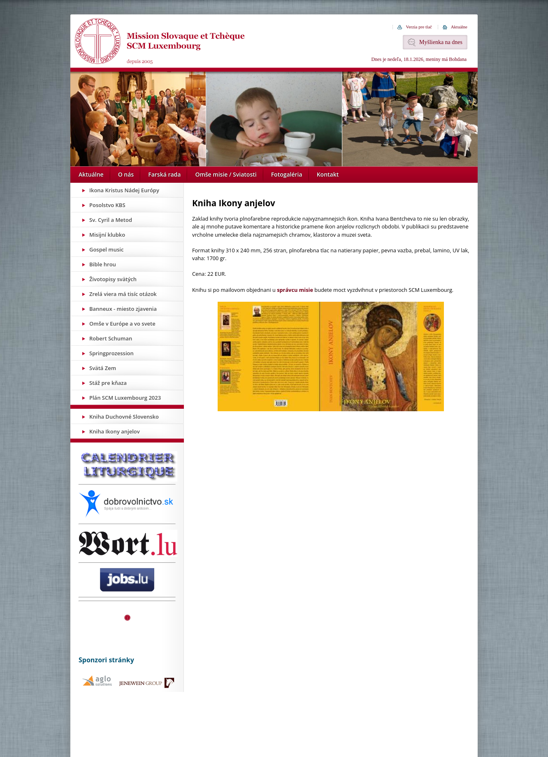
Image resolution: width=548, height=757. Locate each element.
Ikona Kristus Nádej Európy (124, 190)
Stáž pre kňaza (108, 383)
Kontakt (328, 174)
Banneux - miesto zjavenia (123, 308)
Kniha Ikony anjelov (114, 431)
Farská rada (164, 174)
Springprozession (111, 353)
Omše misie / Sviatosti (225, 174)
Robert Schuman (110, 338)
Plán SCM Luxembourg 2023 (125, 397)
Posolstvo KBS (107, 205)
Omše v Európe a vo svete (122, 323)
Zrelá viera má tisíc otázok (123, 294)
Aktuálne (459, 26)
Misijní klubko (107, 234)
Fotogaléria (286, 174)
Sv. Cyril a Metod (110, 220)
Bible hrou (102, 264)
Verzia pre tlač (419, 26)
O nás (126, 174)
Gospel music (106, 249)
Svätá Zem (102, 368)
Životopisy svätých (113, 279)
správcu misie (295, 289)
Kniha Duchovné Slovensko (124, 416)
